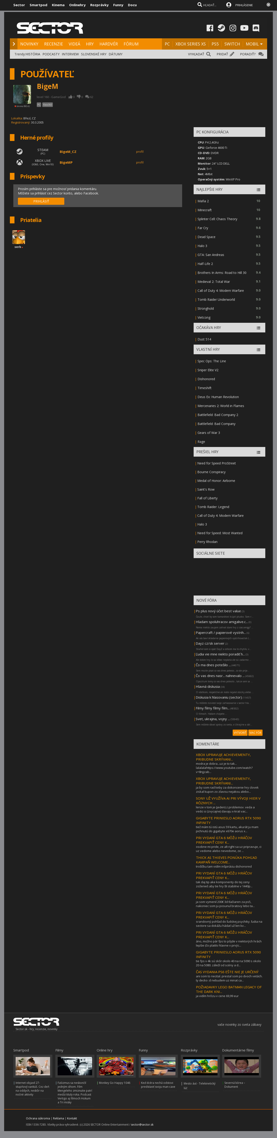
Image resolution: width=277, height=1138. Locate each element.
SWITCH (232, 44)
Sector (19, 5)
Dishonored (206, 379)
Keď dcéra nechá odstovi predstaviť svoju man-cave (158, 1085)
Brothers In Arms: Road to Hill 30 (222, 272)
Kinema (58, 5)
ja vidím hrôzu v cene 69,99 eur (217, 996)
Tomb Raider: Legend (213, 507)
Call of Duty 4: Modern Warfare (221, 290)
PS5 (215, 44)
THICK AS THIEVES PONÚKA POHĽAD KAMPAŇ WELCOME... (226, 859)
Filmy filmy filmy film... (212, 708)
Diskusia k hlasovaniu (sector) (219, 697)
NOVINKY (29, 44)
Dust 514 (204, 339)
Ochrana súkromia (38, 1118)
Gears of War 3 (209, 432)
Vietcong (204, 317)
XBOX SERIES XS (190, 44)
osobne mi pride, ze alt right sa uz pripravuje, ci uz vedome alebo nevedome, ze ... (228, 849)
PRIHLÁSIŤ (41, 201)
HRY (90, 44)
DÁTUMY (115, 54)
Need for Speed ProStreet (216, 463)
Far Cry (203, 228)
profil (140, 151)
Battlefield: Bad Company (216, 423)
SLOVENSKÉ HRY (93, 54)
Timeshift (205, 388)
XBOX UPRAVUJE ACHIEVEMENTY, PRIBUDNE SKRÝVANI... (223, 756)
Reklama (58, 1118)
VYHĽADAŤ (196, 54)
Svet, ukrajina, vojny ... (213, 719)
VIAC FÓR (255, 733)
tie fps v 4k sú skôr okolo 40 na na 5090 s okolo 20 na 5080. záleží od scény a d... (228, 963)
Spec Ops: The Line (212, 361)
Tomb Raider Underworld (216, 299)
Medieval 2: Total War (214, 281)
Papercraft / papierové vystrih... (221, 632)
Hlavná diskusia (208, 686)
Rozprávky (99, 5)
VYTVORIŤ (240, 733)
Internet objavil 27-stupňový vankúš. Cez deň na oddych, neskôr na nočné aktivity (32, 1088)
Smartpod (38, 5)
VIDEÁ (74, 44)
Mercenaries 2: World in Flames (221, 406)
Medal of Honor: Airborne (216, 480)
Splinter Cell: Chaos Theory (217, 219)
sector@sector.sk (142, 1125)
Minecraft (205, 210)
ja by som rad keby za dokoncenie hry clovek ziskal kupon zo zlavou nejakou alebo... (227, 789)
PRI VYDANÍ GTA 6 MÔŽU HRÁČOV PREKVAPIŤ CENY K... (224, 840)
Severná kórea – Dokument (234, 1085)
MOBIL (252, 44)
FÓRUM (131, 44)
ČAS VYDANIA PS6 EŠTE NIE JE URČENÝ (227, 971)
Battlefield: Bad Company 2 (218, 415)
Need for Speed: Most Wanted (220, 533)
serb (17, 247)
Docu (132, 5)
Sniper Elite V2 (208, 370)
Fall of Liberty (207, 498)
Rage (201, 441)
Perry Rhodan (207, 541)
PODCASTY (50, 54)
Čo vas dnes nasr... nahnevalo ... (220, 675)
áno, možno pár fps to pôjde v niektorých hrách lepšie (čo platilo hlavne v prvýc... (229, 943)
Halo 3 (202, 246)
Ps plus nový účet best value (218, 611)
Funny (118, 5)
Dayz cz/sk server (210, 643)
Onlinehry (77, 5)
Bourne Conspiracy (211, 472)
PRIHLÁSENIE (244, 5)
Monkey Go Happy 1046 (114, 1083)
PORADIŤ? (247, 54)
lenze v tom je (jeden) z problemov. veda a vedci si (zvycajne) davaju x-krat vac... (225, 809)
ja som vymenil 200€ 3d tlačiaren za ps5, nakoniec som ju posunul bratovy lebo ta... (225, 904)
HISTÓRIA (32, 54)
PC (167, 44)
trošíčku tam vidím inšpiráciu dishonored (224, 866)
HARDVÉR (108, 44)
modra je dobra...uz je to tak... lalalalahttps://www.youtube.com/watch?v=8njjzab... (224, 767)
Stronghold (206, 308)
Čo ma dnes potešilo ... (213, 665)
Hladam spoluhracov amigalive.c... (222, 621)
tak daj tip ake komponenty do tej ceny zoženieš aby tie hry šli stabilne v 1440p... (224, 884)
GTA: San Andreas (211, 255)
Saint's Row (206, 489)
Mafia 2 (203, 201)
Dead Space (206, 237)
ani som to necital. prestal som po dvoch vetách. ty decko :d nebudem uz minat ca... (229, 978)
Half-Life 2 (205, 263)
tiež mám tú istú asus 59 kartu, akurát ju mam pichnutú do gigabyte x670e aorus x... (227, 829)
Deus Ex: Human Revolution (218, 397)
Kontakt (72, 1118)
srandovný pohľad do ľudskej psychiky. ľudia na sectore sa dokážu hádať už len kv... (229, 923)
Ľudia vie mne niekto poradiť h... (220, 654)
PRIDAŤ (222, 54)
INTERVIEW (70, 54)
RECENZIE (53, 44)
